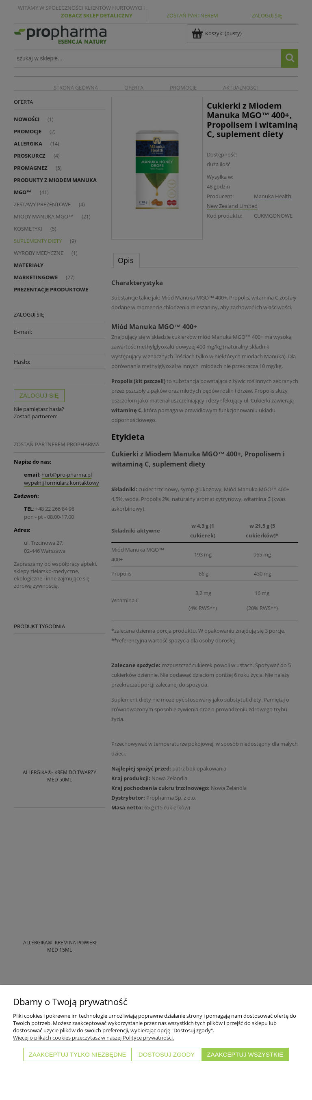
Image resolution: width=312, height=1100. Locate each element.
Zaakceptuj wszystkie (245, 1054)
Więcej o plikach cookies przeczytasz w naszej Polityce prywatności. (93, 1037)
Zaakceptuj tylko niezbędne (77, 1054)
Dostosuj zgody (167, 1054)
